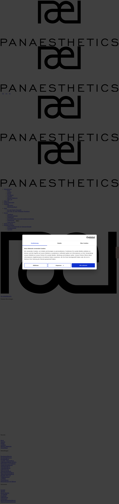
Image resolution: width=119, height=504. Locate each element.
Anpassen (60, 265)
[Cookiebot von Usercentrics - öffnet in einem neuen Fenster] (87, 238)
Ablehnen (36, 265)
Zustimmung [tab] (35, 243)
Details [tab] (59, 243)
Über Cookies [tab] (84, 243)
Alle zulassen (83, 265)
